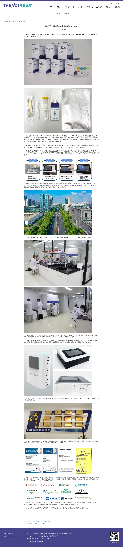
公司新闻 (23, 21)
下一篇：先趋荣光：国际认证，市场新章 (35, 523)
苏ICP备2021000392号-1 (33, 538)
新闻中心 (17, 21)
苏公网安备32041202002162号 (36, 541)
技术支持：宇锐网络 (44, 538)
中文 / (113, 3)
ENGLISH (117, 3)
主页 (6, 21)
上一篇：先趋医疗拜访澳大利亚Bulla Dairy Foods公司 (38, 521)
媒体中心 (11, 21)
